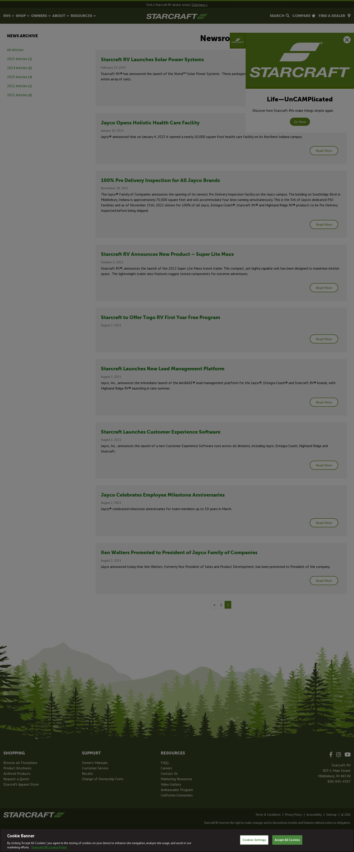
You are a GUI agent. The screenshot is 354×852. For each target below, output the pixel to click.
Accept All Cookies (287, 840)
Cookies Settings (254, 840)
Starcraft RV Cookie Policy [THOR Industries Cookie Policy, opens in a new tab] (49, 847)
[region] (177, 840)
